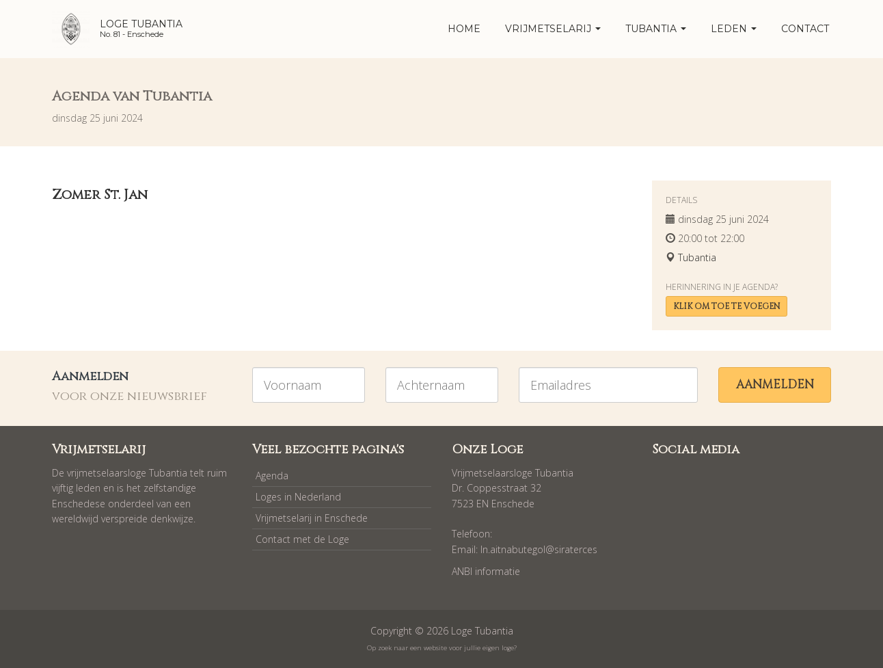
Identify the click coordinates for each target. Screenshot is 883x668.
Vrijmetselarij (553, 29)
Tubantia (655, 29)
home (464, 29)
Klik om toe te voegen (726, 306)
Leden (734, 29)
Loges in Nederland (298, 496)
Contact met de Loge (302, 539)
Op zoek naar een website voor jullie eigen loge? (442, 647)
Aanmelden (775, 384)
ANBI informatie (486, 571)
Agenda (272, 475)
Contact (805, 29)
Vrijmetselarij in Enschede (312, 517)
